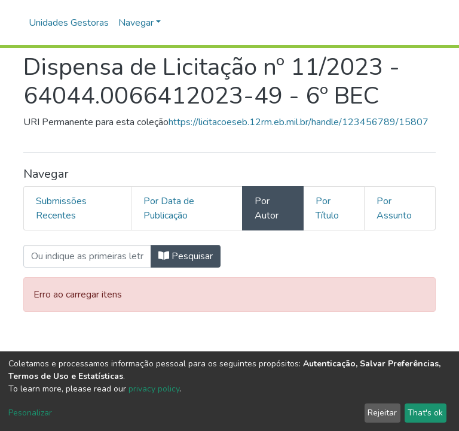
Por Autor (267, 208)
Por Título (327, 208)
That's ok (425, 412)
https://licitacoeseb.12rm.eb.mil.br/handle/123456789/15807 (299, 122)
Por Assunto (394, 208)
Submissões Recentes (61, 208)
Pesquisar (185, 256)
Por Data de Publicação (168, 208)
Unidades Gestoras (69, 22)
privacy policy (153, 388)
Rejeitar (382, 412)
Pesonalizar (30, 412)
